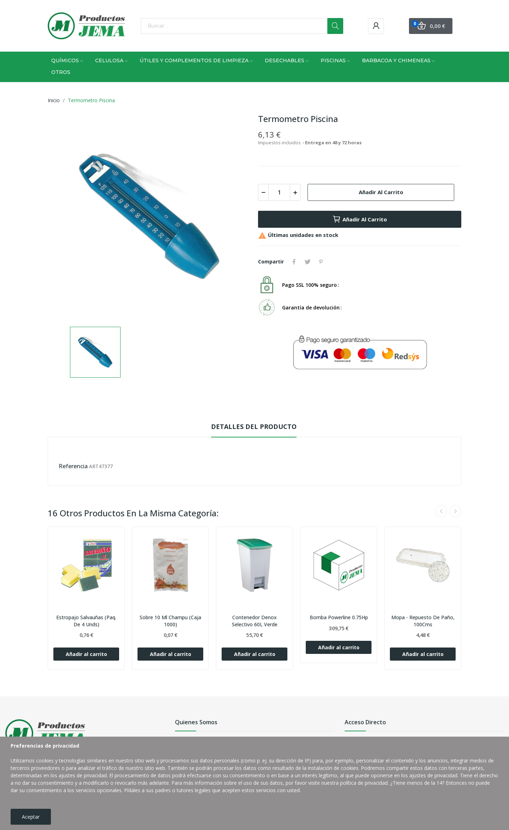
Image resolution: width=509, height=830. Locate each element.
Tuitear (307, 261)
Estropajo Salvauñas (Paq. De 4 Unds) (86, 621)
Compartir (294, 261)
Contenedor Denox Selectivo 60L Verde (254, 621)
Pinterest (321, 261)
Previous (441, 511)
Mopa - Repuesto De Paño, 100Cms (423, 621)
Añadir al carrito (381, 192)
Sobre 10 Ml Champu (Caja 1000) (170, 621)
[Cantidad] (279, 192)
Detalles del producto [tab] (254, 426)
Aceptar (31, 816)
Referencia (73, 466)
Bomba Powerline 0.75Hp (339, 617)
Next (455, 511)
